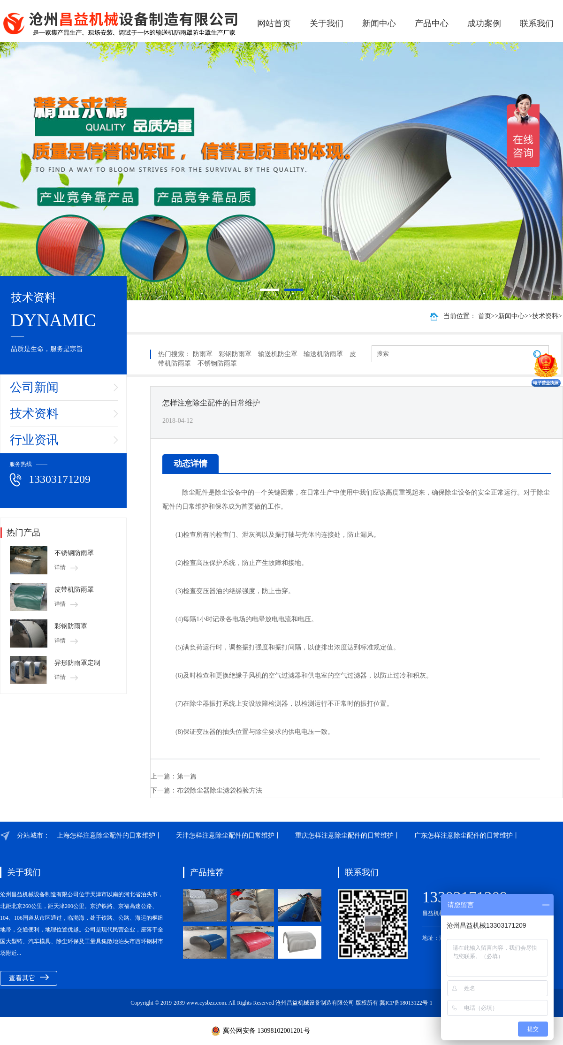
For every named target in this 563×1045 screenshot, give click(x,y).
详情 (66, 567)
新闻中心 (379, 23)
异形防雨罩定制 (77, 662)
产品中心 (432, 23)
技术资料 (34, 413)
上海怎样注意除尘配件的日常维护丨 (109, 835)
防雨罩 (203, 354)
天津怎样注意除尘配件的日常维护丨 (228, 835)
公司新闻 (34, 387)
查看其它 (29, 978)
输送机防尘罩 (277, 354)
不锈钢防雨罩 (74, 553)
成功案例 (484, 23)
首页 (484, 316)
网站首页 (274, 23)
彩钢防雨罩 (70, 626)
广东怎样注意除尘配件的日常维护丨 (466, 835)
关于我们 (326, 23)
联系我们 (537, 23)
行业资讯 (34, 440)
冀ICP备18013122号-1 (406, 1002)
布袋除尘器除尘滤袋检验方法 (219, 790)
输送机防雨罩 (323, 354)
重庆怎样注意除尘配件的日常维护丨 (347, 835)
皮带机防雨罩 (74, 589)
